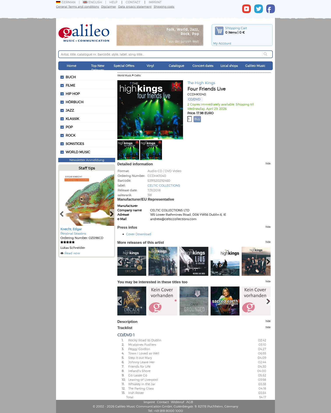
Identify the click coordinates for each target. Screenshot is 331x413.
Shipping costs (164, 6)
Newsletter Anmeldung (86, 160)
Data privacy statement (134, 6)
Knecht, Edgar (71, 229)
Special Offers (124, 66)
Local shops (229, 66)
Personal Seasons (73, 233)
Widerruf (177, 402)
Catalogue (176, 66)
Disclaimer (108, 6)
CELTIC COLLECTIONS (164, 185)
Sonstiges (75, 144)
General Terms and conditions (77, 6)
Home (71, 66)
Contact (133, 2)
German (66, 2)
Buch (71, 77)
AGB (189, 402)
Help (113, 2)
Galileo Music (255, 66)
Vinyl (150, 66)
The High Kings (201, 82)
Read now (72, 253)
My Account (222, 43)
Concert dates (202, 66)
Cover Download (138, 234)
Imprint (155, 2)
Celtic (137, 75)
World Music (78, 152)
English (92, 2)
